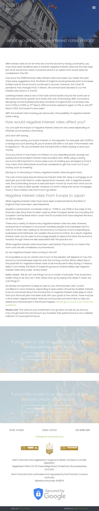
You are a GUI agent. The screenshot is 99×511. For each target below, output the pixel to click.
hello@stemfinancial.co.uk (49, 436)
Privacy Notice (24, 508)
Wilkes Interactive (81, 508)
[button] (94, 7)
